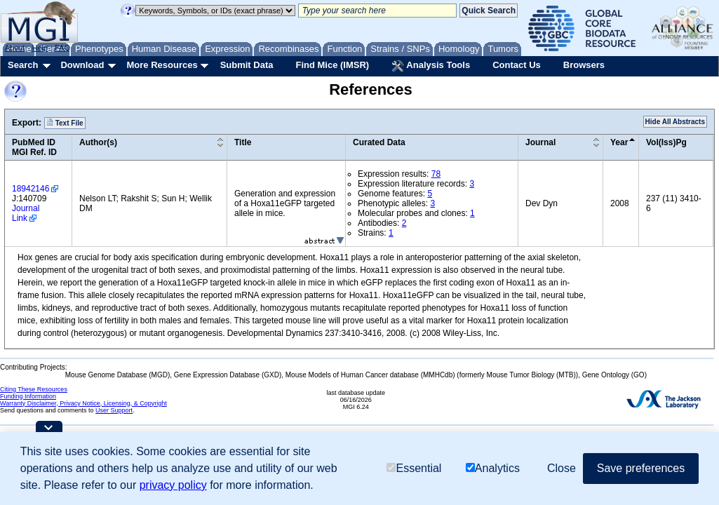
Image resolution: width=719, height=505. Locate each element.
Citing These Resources (33, 389)
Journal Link (25, 213)
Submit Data (247, 65)
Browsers (584, 65)
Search (23, 65)
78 (436, 174)
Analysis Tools (430, 66)
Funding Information (28, 396)
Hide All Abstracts (675, 122)
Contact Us (516, 65)
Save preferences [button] (641, 468)
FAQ (62, 47)
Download (82, 65)
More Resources (161, 65)
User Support (114, 410)
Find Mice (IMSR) (332, 65)
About (15, 47)
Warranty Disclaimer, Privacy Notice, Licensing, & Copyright (83, 403)
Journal (540, 142)
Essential (414, 468)
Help (40, 47)
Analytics (493, 468)
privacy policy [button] (173, 485)
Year (619, 142)
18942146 (30, 189)
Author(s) (98, 142)
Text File (64, 123)
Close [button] (561, 468)
